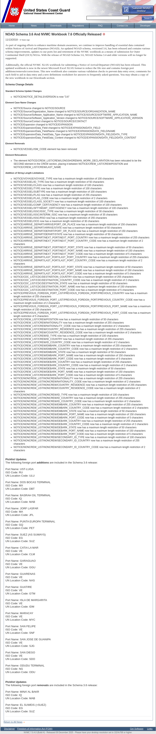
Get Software (136, 728)
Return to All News (13, 722)
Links (150, 728)
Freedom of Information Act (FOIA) (35, 728)
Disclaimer (9, 728)
